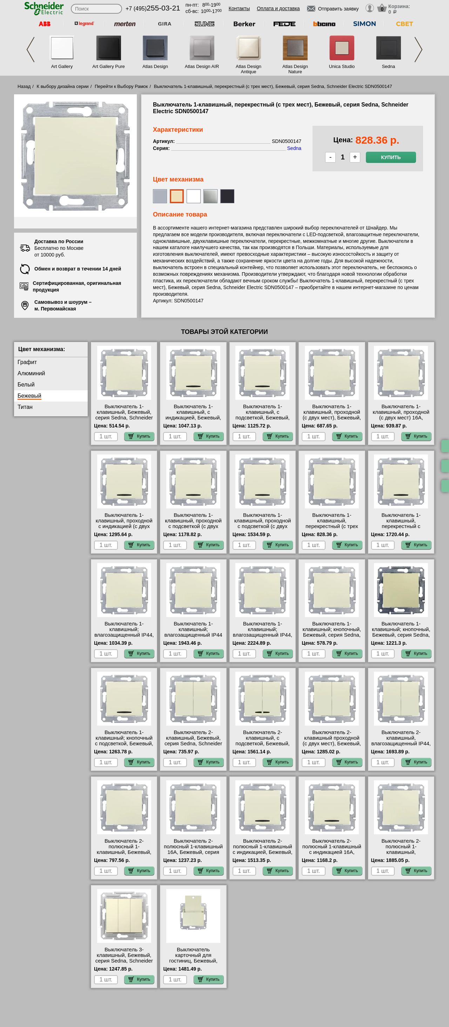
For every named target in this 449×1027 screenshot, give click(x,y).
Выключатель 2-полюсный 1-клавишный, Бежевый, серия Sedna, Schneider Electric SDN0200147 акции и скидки (124, 855)
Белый (26, 385)
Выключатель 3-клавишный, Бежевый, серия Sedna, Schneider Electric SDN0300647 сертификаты (124, 961)
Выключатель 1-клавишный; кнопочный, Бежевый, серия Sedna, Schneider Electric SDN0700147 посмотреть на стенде (332, 638)
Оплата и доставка (278, 8)
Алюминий (31, 373)
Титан (25, 407)
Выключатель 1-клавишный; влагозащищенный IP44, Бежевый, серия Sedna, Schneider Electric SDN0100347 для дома (124, 638)
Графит (27, 362)
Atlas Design (155, 66)
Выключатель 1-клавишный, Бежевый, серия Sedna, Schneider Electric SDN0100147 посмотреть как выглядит (124, 420)
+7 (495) (153, 9)
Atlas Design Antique (248, 69)
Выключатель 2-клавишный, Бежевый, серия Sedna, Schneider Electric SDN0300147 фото (193, 744)
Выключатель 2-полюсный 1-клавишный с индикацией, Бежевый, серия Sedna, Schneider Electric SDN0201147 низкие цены (262, 855)
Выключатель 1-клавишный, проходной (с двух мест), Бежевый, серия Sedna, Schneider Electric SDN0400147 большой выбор (332, 420)
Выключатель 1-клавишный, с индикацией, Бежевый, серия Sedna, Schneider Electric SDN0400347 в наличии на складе (193, 420)
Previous (30, 49)
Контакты (239, 8)
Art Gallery (62, 66)
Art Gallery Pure (108, 66)
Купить (391, 157)
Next (418, 49)
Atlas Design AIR (202, 66)
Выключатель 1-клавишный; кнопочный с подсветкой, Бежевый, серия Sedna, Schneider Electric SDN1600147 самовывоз (124, 746)
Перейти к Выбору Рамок (121, 86)
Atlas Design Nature (295, 69)
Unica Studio (342, 66)
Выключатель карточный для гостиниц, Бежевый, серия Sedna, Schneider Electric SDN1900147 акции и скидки (193, 963)
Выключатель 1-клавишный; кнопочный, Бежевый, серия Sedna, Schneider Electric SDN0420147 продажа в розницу (401, 638)
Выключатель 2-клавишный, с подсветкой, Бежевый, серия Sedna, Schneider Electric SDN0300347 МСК (262, 746)
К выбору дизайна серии (63, 86)
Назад (24, 86)
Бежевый (29, 396)
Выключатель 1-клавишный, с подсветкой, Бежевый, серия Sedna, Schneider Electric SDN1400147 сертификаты (262, 420)
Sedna (388, 66)
